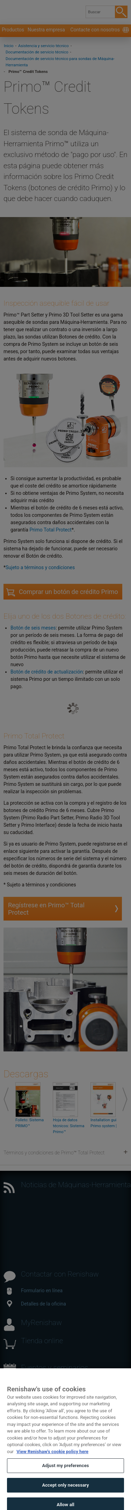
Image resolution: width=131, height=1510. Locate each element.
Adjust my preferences (65, 1473)
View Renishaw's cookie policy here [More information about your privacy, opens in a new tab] (52, 1459)
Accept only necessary (65, 1493)
